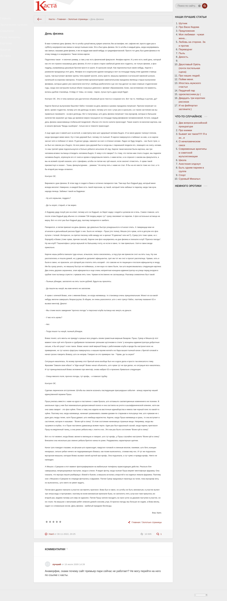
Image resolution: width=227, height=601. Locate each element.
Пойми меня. (186, 79)
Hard (51, 534)
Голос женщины (13, 42)
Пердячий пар (187, 90)
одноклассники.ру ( (190, 94)
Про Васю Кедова (189, 27)
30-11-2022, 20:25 (66, 534)
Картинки (9, 50)
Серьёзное (10, 34)
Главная (8, 19)
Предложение (187, 30)
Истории (8, 65)
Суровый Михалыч (189, 178)
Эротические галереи (16, 27)
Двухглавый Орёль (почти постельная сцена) (190, 68)
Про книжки (185, 130)
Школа (182, 160)
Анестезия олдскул (190, 163)
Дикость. (184, 57)
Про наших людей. (189, 75)
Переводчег (185, 49)
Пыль (182, 53)
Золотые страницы (152, 522)
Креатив (8, 58)
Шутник (183, 23)
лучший (56, 564)
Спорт (182, 175)
